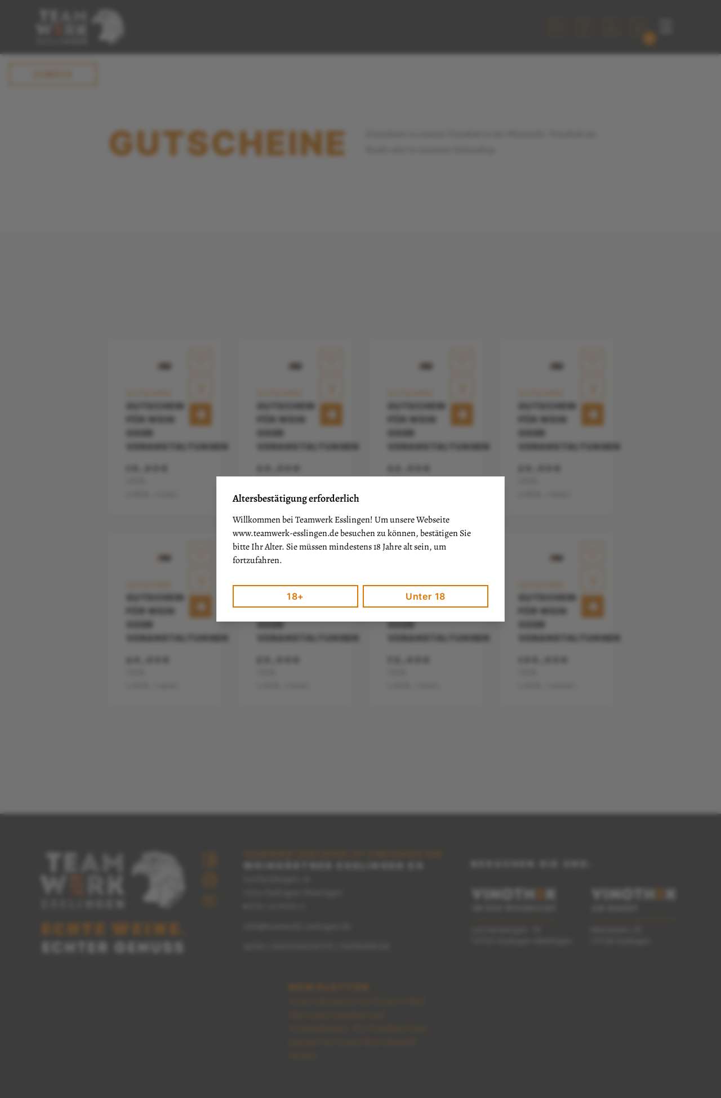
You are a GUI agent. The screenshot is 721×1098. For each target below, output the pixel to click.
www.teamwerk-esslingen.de (286, 533)
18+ (295, 596)
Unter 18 (426, 596)
